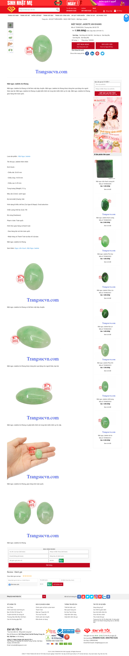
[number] (79, 40)
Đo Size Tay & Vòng (70, 612)
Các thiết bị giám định (99, 610)
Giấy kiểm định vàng (70, 614)
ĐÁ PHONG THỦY (102, 15)
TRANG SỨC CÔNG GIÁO (62, 15)
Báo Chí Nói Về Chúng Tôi (14, 612)
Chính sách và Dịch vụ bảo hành (45, 607)
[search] (57, 9)
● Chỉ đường (20, 636)
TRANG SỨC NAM (13, 15)
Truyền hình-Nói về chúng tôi (15, 614)
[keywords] (36, 9)
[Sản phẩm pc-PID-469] (107, 125)
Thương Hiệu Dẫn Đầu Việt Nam (16, 617)
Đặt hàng (49, 565)
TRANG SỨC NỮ (25, 15)
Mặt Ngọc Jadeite (33, 248)
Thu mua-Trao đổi (41, 614)
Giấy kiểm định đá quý (71, 617)
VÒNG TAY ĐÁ (90, 15)
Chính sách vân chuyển (42, 617)
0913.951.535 (107, 45)
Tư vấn (126, 19)
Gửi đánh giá (57, 584)
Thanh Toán (39, 610)
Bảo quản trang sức (70, 610)
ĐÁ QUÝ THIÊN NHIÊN (78, 15)
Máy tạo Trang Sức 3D (42, 612)
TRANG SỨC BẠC (48, 15)
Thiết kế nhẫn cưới (69, 607)
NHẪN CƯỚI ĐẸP (36, 15)
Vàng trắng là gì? (98, 607)
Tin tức (95, 11)
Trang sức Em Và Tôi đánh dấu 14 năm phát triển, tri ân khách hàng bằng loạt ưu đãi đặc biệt (106, 621)
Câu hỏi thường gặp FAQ (14, 619)
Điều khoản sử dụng (42, 619)
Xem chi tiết (107, 189)
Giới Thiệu (10, 607)
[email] (31, 596)
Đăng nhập (107, 11)
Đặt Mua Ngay (83, 45)
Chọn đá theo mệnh (99, 614)
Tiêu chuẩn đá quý (98, 617)
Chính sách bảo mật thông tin (16, 610)
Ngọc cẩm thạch (20, 248)
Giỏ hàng (118, 10)
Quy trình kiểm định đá (100, 612)
